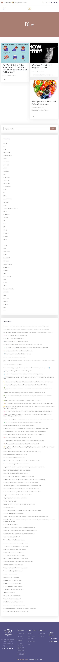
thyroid (5, 205)
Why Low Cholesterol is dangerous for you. (13, 540)
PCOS (4, 189)
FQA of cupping (7, 276)
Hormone (5, 202)
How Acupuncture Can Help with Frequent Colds (15, 357)
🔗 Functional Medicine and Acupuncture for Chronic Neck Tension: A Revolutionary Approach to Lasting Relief (28, 378)
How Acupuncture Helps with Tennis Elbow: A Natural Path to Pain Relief (20, 482)
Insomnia (5, 270)
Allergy (5, 285)
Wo (4, 192)
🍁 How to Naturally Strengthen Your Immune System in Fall (17, 350)
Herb (4, 146)
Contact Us (41, 642)
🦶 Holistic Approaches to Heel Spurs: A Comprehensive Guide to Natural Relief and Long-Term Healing (28, 381)
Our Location (31, 640)
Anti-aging (5, 217)
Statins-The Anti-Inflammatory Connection (13, 589)
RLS (4, 223)
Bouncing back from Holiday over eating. (13, 586)
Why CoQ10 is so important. (10, 574)
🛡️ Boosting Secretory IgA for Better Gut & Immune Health (17, 354)
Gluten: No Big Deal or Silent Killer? (11, 536)
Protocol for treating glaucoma (11, 524)
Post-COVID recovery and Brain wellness (13, 602)
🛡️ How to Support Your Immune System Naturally (15, 341)
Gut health (5, 292)
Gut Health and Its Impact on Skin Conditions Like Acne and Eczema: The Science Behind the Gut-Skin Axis (28, 419)
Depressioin (6, 261)
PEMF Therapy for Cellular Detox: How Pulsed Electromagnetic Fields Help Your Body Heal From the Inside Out (28, 360)
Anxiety (5, 245)
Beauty (5, 211)
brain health (6, 298)
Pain (4, 248)
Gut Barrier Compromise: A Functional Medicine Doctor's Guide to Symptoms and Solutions (25, 428)
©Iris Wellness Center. (23, 659)
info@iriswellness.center (21, 2)
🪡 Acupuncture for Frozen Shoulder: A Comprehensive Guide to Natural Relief (22, 460)
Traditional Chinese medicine (10, 208)
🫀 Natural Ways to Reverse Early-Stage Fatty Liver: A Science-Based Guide (21, 443)
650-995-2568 (7, 2)
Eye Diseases (6, 177)
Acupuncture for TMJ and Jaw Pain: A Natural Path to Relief (17, 495)
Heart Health (6, 214)
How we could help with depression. (12, 595)
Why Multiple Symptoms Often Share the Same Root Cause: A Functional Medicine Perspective (26, 329)
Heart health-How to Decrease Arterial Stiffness (14, 549)
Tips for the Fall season (9, 592)
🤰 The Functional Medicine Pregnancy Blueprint (15, 335)
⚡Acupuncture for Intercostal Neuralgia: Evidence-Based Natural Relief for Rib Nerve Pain (24, 385)
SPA (4, 310)
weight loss (6, 171)
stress (5, 158)
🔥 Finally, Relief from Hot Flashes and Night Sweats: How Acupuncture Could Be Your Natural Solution (28, 403)
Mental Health (6, 258)
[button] (5, 9)
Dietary (5, 239)
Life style (5, 236)
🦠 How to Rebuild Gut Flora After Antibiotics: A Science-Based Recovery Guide (22, 422)
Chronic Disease (7, 199)
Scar (4, 149)
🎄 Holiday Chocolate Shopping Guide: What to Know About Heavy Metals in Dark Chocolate (25, 347)
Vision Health (6, 180)
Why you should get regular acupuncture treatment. (15, 567)
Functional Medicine (20, 644)
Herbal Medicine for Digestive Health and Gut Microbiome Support (19, 425)
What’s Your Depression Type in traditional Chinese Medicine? (18, 561)
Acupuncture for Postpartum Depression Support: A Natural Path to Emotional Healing (24, 479)
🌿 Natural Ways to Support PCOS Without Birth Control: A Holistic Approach (21, 400)
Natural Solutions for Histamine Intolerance (13, 457)
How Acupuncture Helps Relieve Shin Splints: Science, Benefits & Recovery (21, 488)
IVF (4, 227)
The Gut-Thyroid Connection (10, 501)
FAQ (29, 645)
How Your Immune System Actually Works (13, 338)
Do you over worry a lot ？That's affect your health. (15, 543)
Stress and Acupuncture (9, 507)
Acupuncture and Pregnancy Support (12, 583)
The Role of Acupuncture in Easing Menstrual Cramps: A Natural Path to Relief (22, 485)
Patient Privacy (31, 642)
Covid (4, 295)
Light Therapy (6, 251)
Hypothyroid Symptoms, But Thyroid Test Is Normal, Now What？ (19, 504)
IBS (4, 220)
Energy (5, 143)
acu (4, 174)
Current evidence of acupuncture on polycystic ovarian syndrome (19, 533)
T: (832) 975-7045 (7, 650)
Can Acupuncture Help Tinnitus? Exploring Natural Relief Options (18, 476)
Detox (4, 279)
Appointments (41, 638)
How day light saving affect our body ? (12, 580)
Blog (4, 307)
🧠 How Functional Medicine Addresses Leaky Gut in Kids (17, 437)
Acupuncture (6, 161)
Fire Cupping (21, 640)
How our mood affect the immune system (13, 552)
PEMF (4, 254)
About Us (30, 638)
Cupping (5, 282)
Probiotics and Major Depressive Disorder (13, 513)
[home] (29, 9)
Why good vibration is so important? (12, 598)
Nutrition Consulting (20, 650)
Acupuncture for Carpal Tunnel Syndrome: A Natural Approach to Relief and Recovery (23, 467)
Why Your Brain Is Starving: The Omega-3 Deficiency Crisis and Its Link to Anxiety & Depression (26, 326)
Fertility (5, 230)
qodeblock (6, 304)
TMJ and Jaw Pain (7, 155)
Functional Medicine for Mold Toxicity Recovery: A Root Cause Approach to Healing (23, 434)
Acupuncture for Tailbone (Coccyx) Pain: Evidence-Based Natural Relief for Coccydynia (24, 392)
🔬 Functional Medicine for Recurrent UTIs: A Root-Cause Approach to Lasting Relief (23, 440)
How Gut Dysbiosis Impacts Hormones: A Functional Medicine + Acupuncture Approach (24, 431)
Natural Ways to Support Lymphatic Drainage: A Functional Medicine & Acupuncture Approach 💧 (26, 367)
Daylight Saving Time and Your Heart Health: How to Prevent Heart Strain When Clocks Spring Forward (27, 332)
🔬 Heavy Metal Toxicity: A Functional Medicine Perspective (17, 371)
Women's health (7, 186)
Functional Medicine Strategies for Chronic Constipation (16, 470)
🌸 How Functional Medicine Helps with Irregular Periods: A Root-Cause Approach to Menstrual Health (27, 411)
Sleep (4, 273)
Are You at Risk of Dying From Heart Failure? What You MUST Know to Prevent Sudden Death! (25, 516)
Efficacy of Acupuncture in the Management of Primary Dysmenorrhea (20, 530)
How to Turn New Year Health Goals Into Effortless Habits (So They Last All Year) (22, 344)
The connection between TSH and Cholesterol (14, 555)
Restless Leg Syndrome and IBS (11, 577)
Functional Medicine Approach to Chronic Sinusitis (15, 473)
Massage (5, 301)
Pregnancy (6, 233)
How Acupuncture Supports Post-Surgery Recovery (15, 464)
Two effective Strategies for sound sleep (13, 571)
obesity (5, 168)
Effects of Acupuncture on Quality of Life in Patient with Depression (19, 608)
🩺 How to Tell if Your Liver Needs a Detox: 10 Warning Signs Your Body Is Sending (23, 374)
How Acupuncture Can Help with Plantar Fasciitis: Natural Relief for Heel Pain (21, 491)
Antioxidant (6, 165)
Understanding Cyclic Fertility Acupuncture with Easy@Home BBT (19, 527)
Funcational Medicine (8, 289)
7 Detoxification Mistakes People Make (12, 364)
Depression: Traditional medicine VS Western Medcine (16, 611)
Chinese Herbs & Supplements (21, 655)
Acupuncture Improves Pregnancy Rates (13, 564)
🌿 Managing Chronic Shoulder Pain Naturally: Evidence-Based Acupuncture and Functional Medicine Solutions (27, 388)
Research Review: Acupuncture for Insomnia (14, 605)
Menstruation (6, 183)
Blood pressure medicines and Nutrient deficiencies (15, 558)
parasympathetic (7, 264)
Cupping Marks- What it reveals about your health (15, 498)
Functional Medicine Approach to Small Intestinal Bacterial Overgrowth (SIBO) (22, 451)
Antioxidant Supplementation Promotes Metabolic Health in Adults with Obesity (22, 510)
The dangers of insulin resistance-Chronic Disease (15, 546)
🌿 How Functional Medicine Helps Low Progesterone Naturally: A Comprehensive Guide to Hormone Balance (27, 396)
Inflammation (6, 152)
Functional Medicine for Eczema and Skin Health (15, 454)
